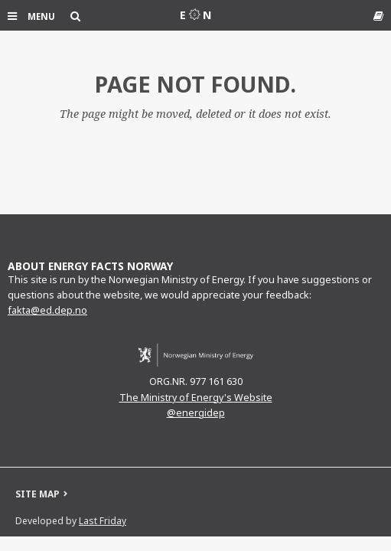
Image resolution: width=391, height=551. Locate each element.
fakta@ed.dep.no (47, 310)
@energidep (196, 412)
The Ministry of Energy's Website (195, 397)
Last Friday (102, 520)
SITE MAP (37, 493)
